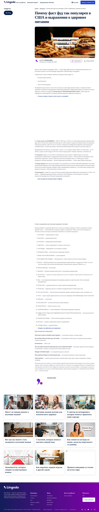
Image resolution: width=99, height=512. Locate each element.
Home (36, 8)
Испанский (49, 504)
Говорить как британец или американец (49, 328)
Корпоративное (33, 495)
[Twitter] (85, 509)
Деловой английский (52, 498)
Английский (50, 495)
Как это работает (21, 2)
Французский (50, 502)
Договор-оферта (73, 509)
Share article (89, 61)
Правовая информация (47, 509)
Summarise (76, 61)
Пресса (32, 504)
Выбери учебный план (88, 2)
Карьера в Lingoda (34, 502)
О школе (32, 498)
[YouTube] (88, 509)
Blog (8, 13)
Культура (42, 8)
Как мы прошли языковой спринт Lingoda (50, 179)
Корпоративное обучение (47, 2)
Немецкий (49, 500)
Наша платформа (68, 495)
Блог (31, 500)
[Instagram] (94, 509)
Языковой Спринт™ (33, 2)
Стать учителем (88, 500)
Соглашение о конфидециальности (61, 509)
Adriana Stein (48, 60)
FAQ (84, 495)
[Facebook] (91, 509)
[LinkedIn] (82, 509)
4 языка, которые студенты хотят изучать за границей (53, 96)
